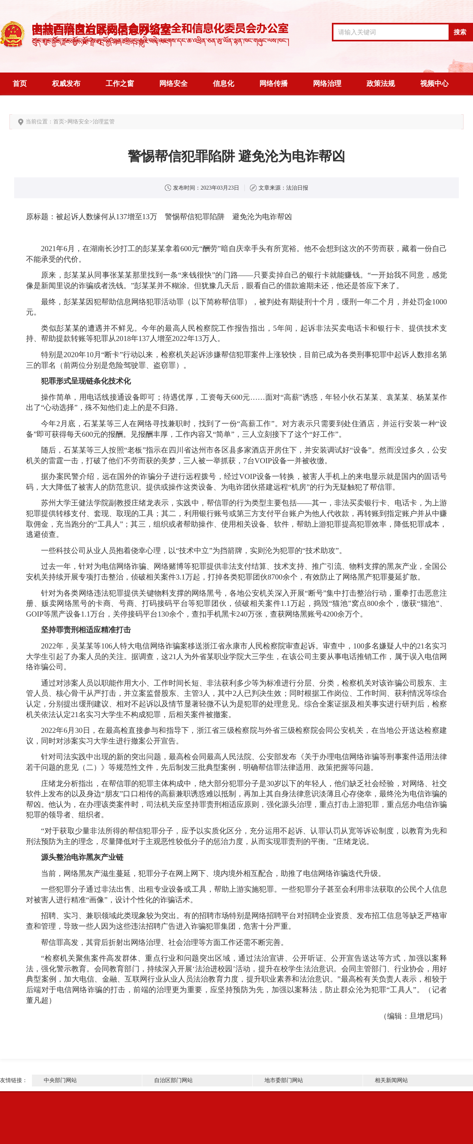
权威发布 (66, 84)
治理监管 (104, 122)
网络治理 (327, 84)
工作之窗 (120, 84)
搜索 (460, 32)
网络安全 (173, 84)
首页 (20, 84)
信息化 (223, 84)
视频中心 (434, 84)
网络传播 (273, 84)
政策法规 (381, 84)
